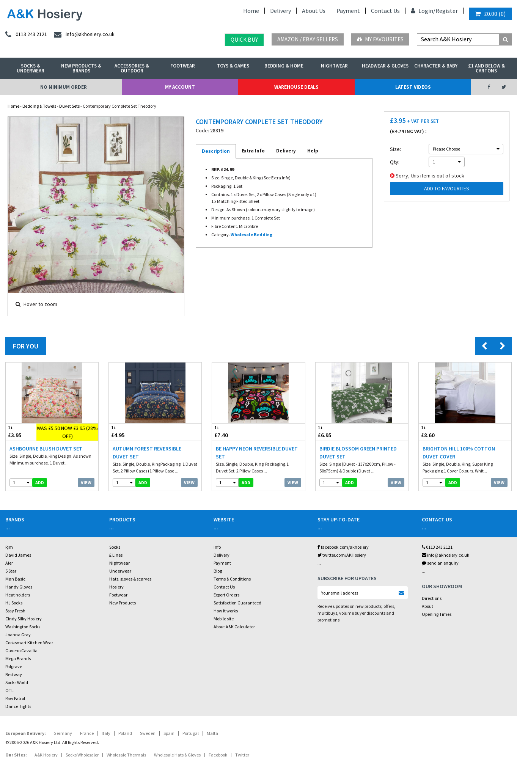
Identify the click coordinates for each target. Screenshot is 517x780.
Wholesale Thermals (126, 755)
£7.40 (235, 432)
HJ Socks (13, 603)
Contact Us (385, 10)
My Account (180, 87)
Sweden (148, 733)
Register (446, 10)
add (39, 482)
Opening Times (436, 614)
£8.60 (442, 432)
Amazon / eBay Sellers (307, 39)
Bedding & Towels (39, 106)
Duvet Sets (69, 106)
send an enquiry (440, 563)
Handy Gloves (18, 587)
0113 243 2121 (437, 547)
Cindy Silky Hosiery (23, 618)
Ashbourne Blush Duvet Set (45, 448)
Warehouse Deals (296, 87)
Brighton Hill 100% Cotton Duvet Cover (459, 452)
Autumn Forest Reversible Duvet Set (147, 452)
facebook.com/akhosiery (343, 547)
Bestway (13, 674)
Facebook (218, 755)
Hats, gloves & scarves (130, 579)
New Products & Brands (81, 68)
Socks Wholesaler (82, 755)
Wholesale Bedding (251, 234)
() (490, 13)
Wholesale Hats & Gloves (177, 755)
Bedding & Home (283, 66)
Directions (432, 598)
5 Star (10, 571)
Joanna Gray (18, 634)
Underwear (120, 571)
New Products (122, 603)
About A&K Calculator (234, 626)
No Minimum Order (63, 87)
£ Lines (116, 555)
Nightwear (334, 66)
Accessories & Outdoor (132, 68)
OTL (9, 690)
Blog (218, 571)
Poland (125, 733)
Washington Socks (22, 626)
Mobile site (224, 618)
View (86, 482)
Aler (9, 563)
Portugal (190, 733)
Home (251, 10)
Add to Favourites (446, 188)
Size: (395, 149)
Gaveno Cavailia (21, 650)
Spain (168, 733)
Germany (62, 733)
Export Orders (226, 595)
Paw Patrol (15, 698)
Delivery (280, 10)
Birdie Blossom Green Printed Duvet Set (358, 452)
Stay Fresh (15, 611)
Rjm (9, 547)
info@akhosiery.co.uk (445, 555)
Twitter (242, 755)
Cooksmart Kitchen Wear (29, 642)
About (427, 606)
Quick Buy (244, 39)
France (87, 733)
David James (18, 555)
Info (217, 547)
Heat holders (17, 595)
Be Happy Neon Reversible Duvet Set (257, 452)
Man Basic (15, 579)
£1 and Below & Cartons (486, 68)
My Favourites (380, 39)
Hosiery (116, 587)
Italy (106, 733)
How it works (226, 611)
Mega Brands (18, 658)
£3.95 (21, 432)
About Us (313, 10)
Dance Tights (18, 706)
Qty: (394, 162)
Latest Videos (413, 87)
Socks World (16, 682)
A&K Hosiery (46, 755)
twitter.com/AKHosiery (341, 555)
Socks (114, 547)
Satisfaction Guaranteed (237, 603)
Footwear (182, 66)
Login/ (423, 10)
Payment (348, 10)
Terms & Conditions (232, 579)
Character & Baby (435, 66)
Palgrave (13, 666)
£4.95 (132, 432)
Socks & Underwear (30, 68)
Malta (212, 733)
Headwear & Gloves (385, 66)
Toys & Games (233, 66)
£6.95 (339, 432)
